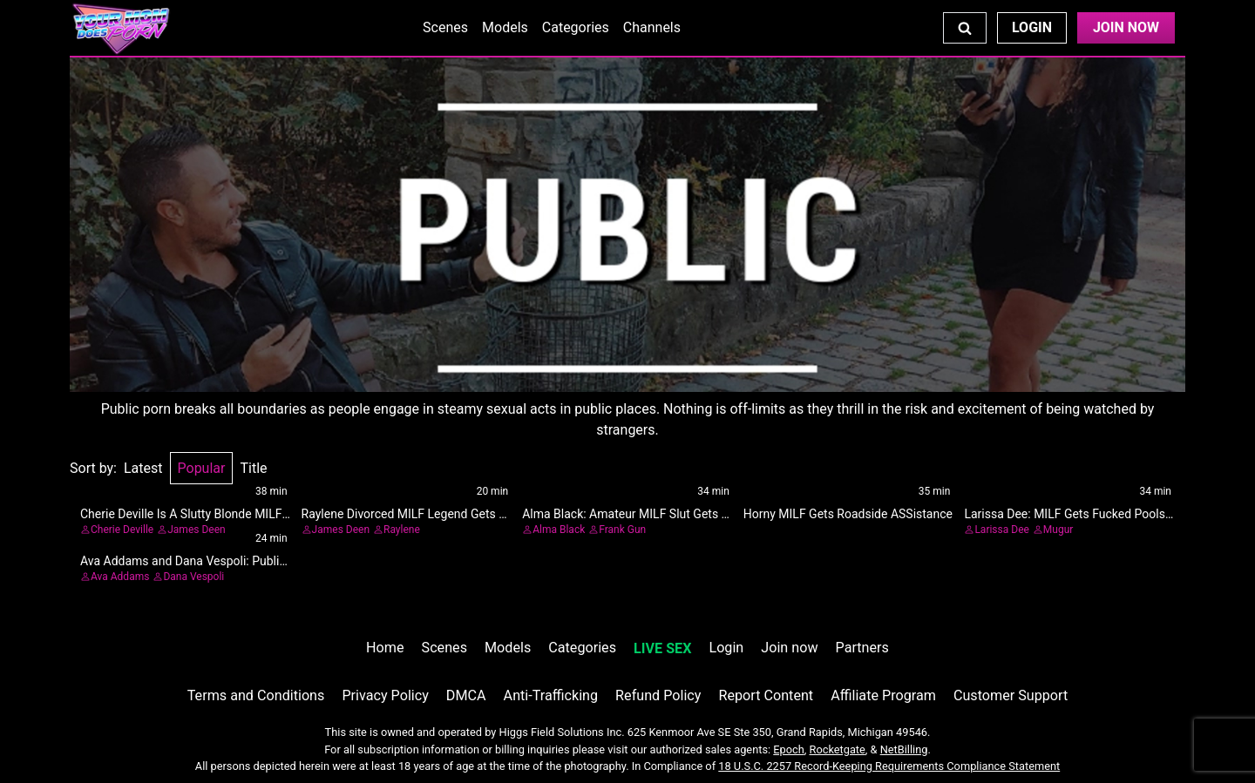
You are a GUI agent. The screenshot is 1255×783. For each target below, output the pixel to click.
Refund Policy (658, 695)
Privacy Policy (385, 695)
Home (385, 647)
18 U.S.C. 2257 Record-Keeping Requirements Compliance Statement (889, 766)
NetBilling (904, 749)
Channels (652, 27)
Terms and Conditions (256, 695)
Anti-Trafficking (551, 695)
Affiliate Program (883, 695)
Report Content (765, 695)
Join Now (1126, 27)
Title (253, 468)
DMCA (466, 695)
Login (1032, 27)
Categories (575, 27)
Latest (143, 468)
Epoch (788, 749)
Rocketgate (837, 749)
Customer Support (1010, 695)
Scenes (445, 27)
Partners (862, 647)
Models (505, 27)
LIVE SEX (662, 648)
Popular (202, 468)
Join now (789, 647)
